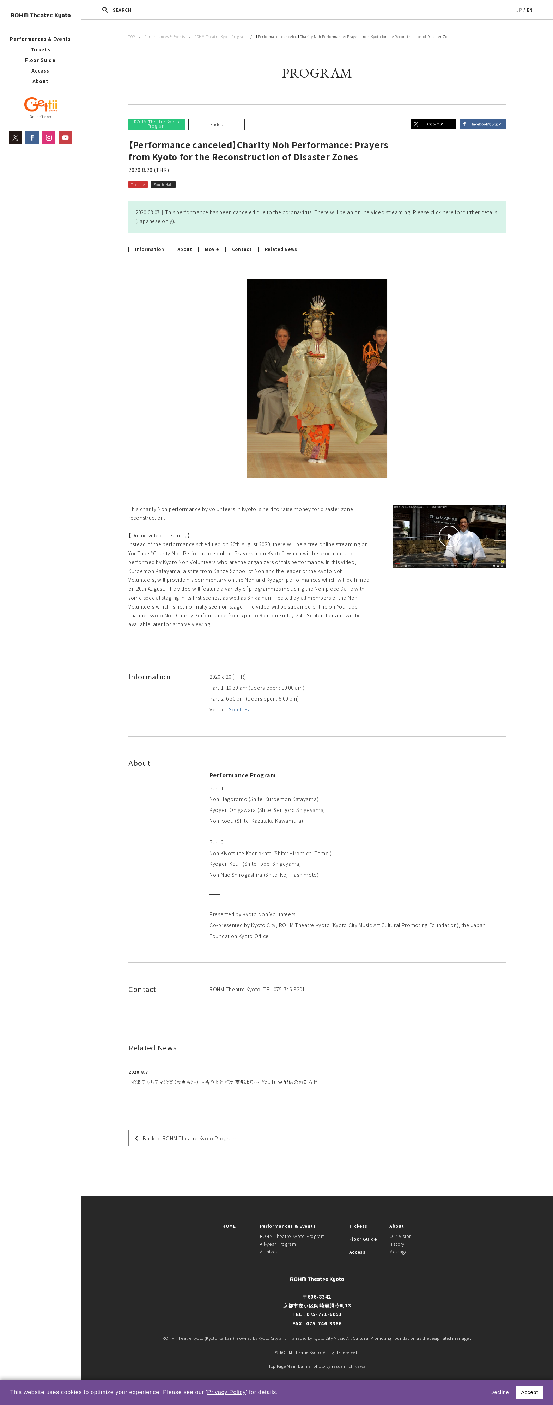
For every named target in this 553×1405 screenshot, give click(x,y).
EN (530, 10)
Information (149, 249)
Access (40, 70)
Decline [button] (499, 1392)
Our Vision (400, 1236)
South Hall (241, 709)
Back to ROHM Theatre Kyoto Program (190, 1138)
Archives (269, 1252)
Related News (281, 249)
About (40, 81)
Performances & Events (40, 39)
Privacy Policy (226, 1392)
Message (398, 1252)
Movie (212, 249)
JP (519, 10)
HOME (229, 1226)
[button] (281, 1393)
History (397, 1244)
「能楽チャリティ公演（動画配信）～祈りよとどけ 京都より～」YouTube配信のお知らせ (223, 1081)
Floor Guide (40, 60)
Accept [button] (529, 1392)
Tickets (40, 49)
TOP (131, 36)
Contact (242, 249)
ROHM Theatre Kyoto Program (220, 36)
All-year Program (278, 1244)
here (448, 212)
